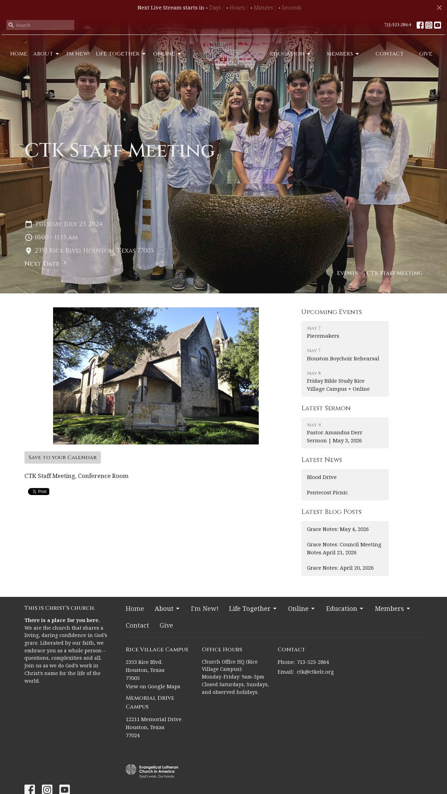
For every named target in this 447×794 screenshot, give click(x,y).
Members (343, 54)
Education (291, 54)
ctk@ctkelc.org (315, 671)
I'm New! (78, 54)
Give (425, 54)
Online (167, 54)
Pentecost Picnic (327, 492)
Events (347, 273)
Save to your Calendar (63, 457)
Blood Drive (322, 476)
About (46, 54)
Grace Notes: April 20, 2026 (340, 567)
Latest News (321, 460)
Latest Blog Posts (331, 512)
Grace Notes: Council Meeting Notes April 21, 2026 (344, 548)
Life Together (121, 54)
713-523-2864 (397, 25)
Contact (389, 54)
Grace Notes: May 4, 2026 (338, 528)
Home (18, 54)
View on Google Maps (153, 686)
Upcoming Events (331, 312)
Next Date (46, 263)
